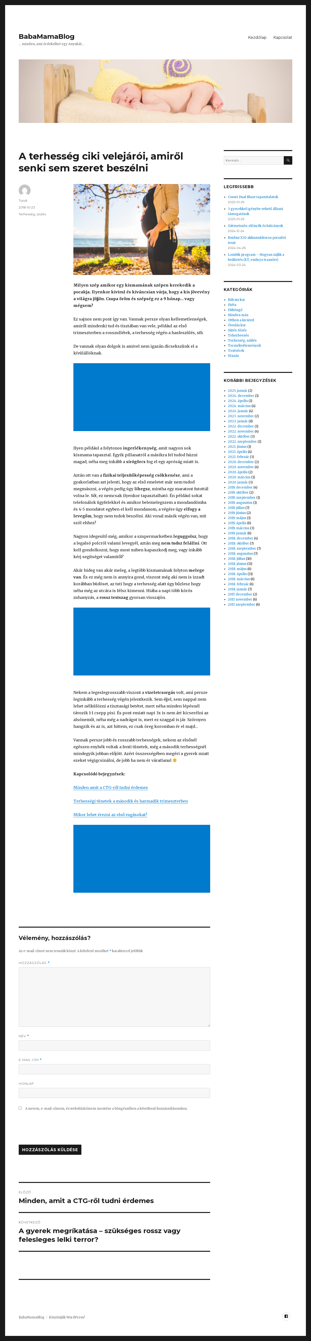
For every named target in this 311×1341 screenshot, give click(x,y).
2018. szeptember (242, 548)
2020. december (241, 462)
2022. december (241, 426)
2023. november (241, 416)
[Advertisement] (142, 398)
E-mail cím (30, 1060)
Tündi (23, 200)
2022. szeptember (242, 442)
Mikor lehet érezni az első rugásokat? (110, 814)
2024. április (238, 401)
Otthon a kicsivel (241, 320)
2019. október (238, 492)
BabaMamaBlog (47, 36)
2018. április (237, 574)
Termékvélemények (244, 346)
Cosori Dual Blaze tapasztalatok (253, 197)
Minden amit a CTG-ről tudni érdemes (110, 787)
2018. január (237, 589)
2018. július (236, 559)
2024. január (238, 411)
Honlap (26, 1083)
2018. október (238, 543)
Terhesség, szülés (32, 214)
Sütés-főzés (237, 330)
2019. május (237, 518)
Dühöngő (235, 310)
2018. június (237, 564)
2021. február (238, 457)
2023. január (238, 421)
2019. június (237, 513)
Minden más (238, 315)
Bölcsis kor (236, 300)
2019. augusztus (240, 503)
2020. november (241, 467)
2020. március (239, 477)
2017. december (240, 594)
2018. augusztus (240, 554)
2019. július (236, 508)
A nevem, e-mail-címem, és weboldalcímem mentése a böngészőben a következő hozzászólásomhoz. (106, 1109)
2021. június (237, 447)
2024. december (241, 396)
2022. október (239, 436)
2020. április (238, 472)
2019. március (238, 528)
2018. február (238, 584)
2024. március (239, 406)
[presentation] (56, 1130)
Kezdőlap (257, 37)
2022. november (241, 431)
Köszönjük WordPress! (67, 1317)
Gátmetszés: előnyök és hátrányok (255, 226)
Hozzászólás (34, 963)
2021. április (237, 452)
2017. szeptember (241, 604)
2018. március (239, 579)
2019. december (240, 487)
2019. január (237, 533)
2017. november (240, 599)
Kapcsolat (282, 37)
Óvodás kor (237, 325)
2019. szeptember (242, 498)
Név (24, 1036)
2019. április (237, 523)
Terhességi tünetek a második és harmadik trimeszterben (130, 801)
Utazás (233, 356)
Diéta (232, 305)
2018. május (237, 569)
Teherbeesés (238, 335)
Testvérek (236, 351)
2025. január (237, 391)
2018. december (240, 538)
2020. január (238, 482)
